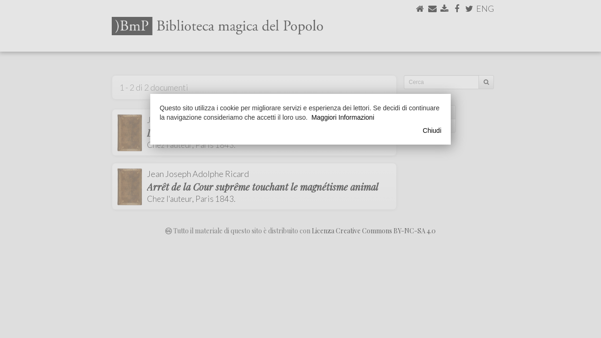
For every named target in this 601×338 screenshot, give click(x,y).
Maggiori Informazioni (342, 117)
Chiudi (432, 130)
